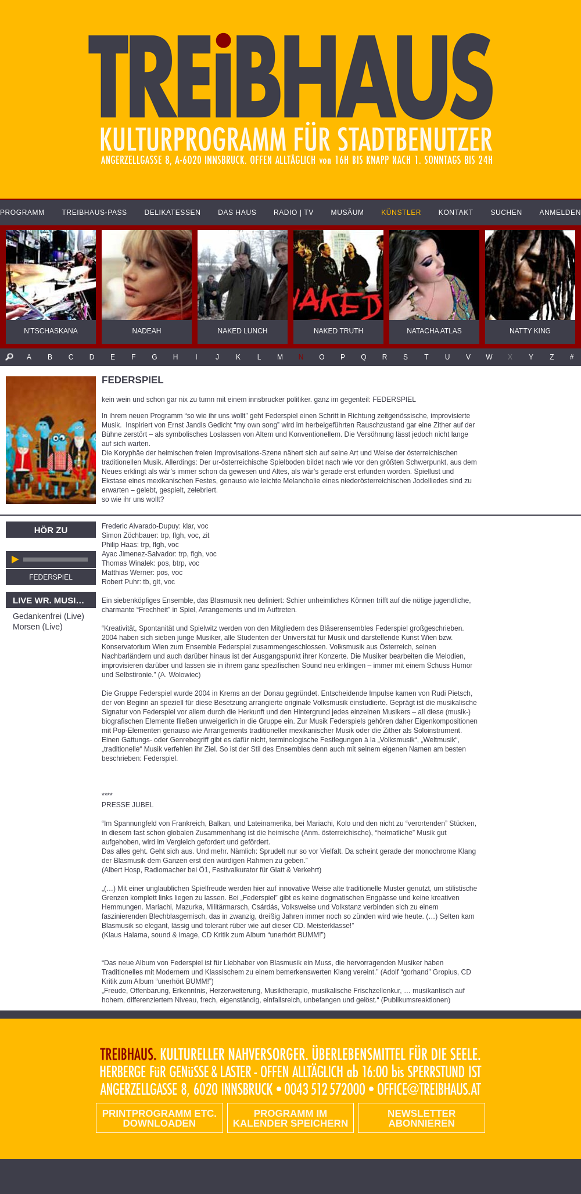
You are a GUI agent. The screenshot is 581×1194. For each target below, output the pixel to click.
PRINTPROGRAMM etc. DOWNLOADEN (159, 1118)
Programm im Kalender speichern (290, 1118)
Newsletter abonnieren (422, 1118)
